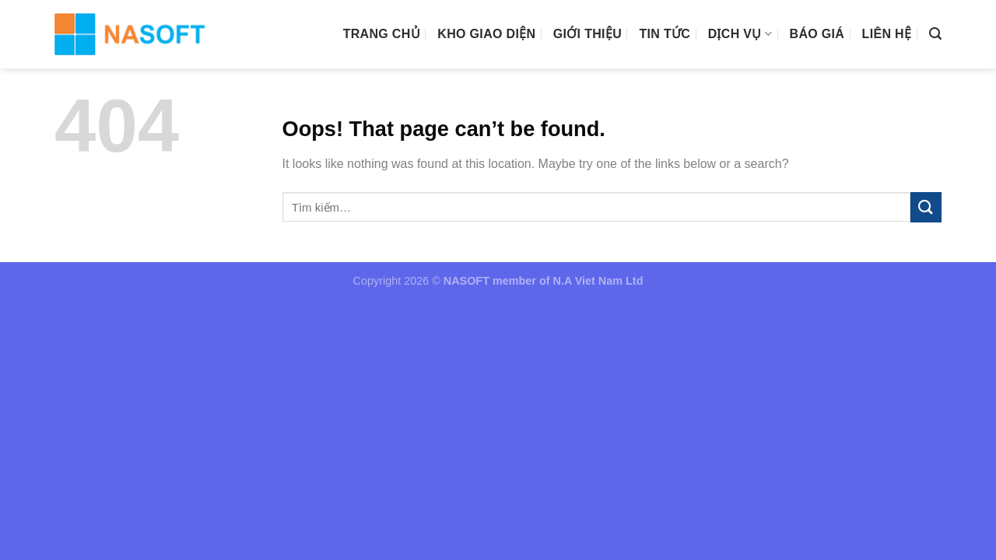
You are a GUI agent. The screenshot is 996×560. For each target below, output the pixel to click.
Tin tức (664, 33)
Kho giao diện (486, 33)
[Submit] (926, 207)
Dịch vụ (740, 33)
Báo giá (817, 33)
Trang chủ (381, 33)
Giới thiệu (587, 33)
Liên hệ (887, 33)
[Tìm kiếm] (935, 34)
